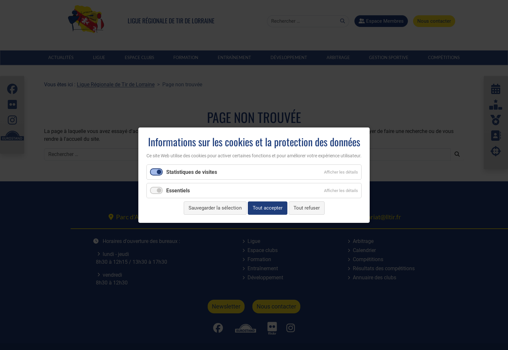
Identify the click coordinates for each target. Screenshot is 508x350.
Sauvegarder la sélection (215, 208)
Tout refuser (307, 208)
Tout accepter (268, 208)
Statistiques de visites (191, 172)
